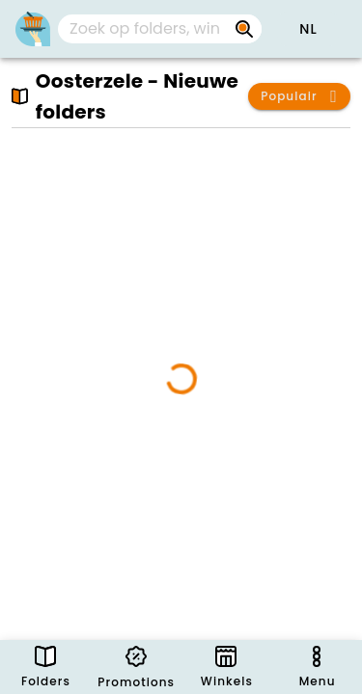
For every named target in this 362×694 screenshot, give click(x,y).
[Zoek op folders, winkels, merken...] (244, 28)
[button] (308, 29)
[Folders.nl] (32, 29)
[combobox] (160, 28)
